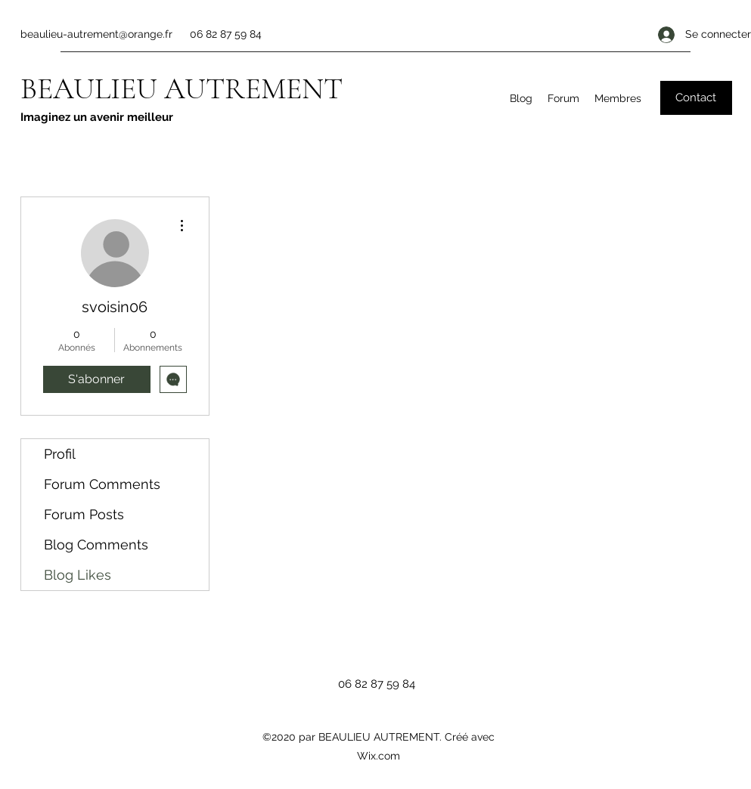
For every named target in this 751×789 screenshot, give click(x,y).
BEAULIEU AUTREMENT (181, 88)
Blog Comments (96, 544)
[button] (696, 98)
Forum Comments (102, 484)
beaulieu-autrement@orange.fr (96, 34)
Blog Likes (77, 575)
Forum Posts (84, 514)
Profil (60, 454)
